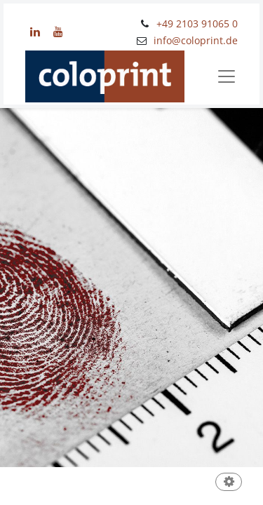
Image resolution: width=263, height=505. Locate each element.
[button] (228, 483)
